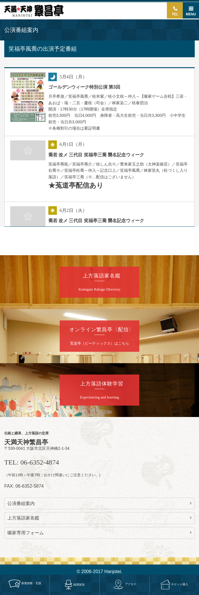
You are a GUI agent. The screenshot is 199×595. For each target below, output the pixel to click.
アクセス (124, 584)
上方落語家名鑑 (99, 517)
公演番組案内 (99, 503)
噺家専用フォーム (99, 532)
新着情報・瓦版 (25, 583)
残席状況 (75, 584)
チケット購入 (174, 584)
